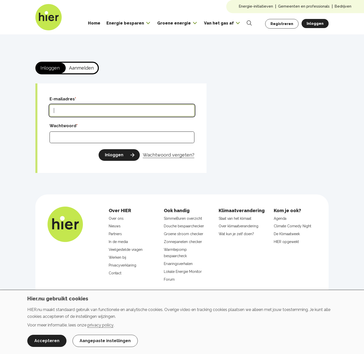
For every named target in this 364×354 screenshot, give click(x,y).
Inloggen (315, 23)
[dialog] (182, 322)
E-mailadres (62, 99)
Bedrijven (343, 6)
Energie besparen (125, 23)
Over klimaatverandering (238, 226)
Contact (115, 273)
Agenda (280, 218)
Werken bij (117, 257)
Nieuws (115, 226)
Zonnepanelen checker (183, 242)
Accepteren (46, 340)
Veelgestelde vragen (126, 250)
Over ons (116, 218)
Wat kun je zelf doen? (236, 234)
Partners (115, 234)
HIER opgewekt (286, 242)
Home (94, 23)
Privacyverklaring (122, 265)
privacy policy (100, 325)
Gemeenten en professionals (304, 6)
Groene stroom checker (183, 234)
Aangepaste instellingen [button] (105, 340)
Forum (169, 279)
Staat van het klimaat (235, 218)
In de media (118, 242)
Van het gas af (219, 23)
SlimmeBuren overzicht (183, 218)
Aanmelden (81, 68)
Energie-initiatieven (256, 6)
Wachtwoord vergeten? (168, 155)
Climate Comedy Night (292, 226)
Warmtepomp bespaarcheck (175, 253)
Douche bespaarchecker (184, 226)
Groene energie (174, 23)
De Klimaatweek (287, 234)
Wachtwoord (63, 125)
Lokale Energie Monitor (183, 272)
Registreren (281, 24)
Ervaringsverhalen (178, 264)
